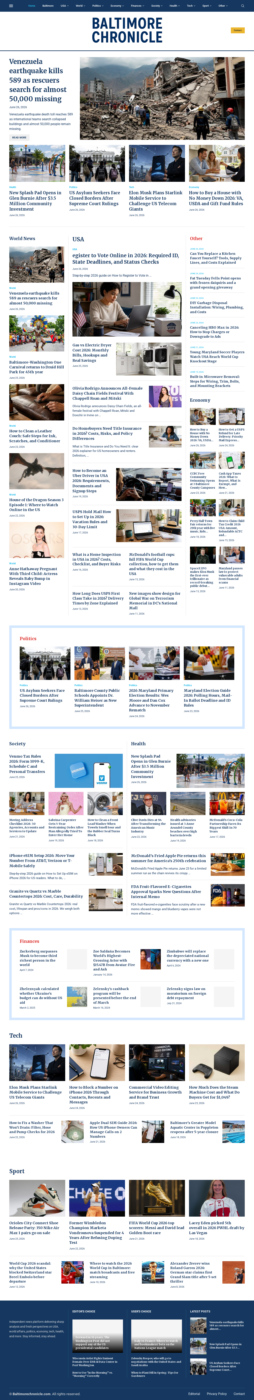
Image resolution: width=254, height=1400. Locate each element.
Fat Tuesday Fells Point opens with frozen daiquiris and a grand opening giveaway (215, 282)
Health (173, 5)
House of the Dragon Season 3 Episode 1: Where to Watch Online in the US (36, 505)
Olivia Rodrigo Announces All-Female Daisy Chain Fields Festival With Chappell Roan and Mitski (107, 393)
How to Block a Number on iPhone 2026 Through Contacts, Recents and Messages (93, 1094)
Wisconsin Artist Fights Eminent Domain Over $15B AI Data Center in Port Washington (94, 1362)
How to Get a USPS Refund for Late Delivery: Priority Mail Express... (232, 435)
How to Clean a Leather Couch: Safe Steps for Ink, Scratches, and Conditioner (34, 436)
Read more (19, 137)
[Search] (243, 6)
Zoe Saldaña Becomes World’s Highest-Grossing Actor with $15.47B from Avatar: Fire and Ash (114, 960)
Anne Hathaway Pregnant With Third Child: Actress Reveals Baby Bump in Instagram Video (33, 576)
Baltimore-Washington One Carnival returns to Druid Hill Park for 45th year (36, 367)
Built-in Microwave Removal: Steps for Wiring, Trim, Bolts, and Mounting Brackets (215, 381)
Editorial (194, 1394)
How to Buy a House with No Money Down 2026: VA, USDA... (201, 435)
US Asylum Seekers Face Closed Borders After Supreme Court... (225, 1366)
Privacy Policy (217, 1394)
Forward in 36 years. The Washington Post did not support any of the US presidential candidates (92, 1343)
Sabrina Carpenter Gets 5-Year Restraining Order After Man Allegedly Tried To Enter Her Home (66, 827)
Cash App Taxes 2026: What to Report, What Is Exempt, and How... (230, 480)
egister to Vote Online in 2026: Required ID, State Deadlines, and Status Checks (125, 258)
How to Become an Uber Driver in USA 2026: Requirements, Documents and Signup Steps (91, 480)
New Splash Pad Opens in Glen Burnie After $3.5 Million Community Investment (151, 766)
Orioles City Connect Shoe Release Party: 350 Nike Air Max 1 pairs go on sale (34, 1228)
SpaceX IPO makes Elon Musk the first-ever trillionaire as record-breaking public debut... (202, 577)
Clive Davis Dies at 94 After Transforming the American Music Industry (148, 825)
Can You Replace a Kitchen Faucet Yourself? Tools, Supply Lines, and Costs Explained (216, 258)
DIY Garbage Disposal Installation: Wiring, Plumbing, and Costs (217, 307)
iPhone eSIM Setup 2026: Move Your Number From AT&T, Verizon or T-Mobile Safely (42, 860)
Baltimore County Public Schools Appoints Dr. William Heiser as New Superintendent (97, 698)
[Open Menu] (11, 6)
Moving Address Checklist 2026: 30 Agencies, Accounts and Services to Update (26, 825)
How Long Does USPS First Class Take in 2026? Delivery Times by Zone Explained (98, 598)
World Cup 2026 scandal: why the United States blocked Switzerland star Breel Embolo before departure (30, 1272)
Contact (238, 30)
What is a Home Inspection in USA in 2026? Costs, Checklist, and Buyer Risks (96, 559)
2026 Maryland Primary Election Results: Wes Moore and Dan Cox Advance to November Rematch (151, 700)
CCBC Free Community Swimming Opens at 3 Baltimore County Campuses (202, 480)
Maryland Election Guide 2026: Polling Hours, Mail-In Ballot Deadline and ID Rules (208, 698)
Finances (136, 5)
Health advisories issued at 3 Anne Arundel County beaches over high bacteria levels (183, 827)
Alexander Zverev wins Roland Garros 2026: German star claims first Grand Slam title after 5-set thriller (193, 1272)
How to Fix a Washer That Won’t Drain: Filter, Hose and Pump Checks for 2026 (32, 1127)
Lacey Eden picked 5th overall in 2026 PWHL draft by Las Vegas (216, 1228)
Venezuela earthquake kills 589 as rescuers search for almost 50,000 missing (38, 80)
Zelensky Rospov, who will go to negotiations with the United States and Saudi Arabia (156, 1362)
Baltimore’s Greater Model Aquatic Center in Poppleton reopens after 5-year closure (194, 1127)
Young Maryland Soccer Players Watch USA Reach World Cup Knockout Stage (217, 356)
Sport (205, 5)
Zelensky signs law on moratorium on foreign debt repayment (186, 993)
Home (31, 5)
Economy (116, 5)
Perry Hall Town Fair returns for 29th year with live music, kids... (202, 526)
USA (63, 5)
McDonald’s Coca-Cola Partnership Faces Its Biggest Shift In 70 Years (226, 825)
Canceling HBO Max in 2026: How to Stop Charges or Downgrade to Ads (214, 332)
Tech (190, 5)
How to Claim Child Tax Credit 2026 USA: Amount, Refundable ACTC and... (231, 528)
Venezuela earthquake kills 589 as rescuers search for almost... (227, 1326)
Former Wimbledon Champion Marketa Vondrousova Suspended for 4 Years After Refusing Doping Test (96, 1233)
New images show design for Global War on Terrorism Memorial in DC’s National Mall (155, 600)
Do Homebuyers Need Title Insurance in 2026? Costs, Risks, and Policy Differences (106, 433)
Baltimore (48, 5)
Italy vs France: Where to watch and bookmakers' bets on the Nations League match (156, 1344)
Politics (96, 5)
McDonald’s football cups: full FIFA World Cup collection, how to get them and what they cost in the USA (154, 564)
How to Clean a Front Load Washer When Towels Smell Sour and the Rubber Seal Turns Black (104, 827)
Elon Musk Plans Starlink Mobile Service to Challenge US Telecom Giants (35, 1092)
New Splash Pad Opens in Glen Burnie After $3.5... (226, 1346)
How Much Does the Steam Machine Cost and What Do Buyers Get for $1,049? (214, 1092)
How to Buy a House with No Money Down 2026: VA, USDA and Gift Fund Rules (216, 198)
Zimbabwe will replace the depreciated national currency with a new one (188, 955)
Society (155, 5)
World (79, 5)
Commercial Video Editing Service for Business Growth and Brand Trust (155, 1092)
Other (222, 5)
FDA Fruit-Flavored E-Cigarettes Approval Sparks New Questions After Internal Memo (166, 891)
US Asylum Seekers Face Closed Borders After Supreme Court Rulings (94, 198)
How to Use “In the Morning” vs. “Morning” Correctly (92, 1374)
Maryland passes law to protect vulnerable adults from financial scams (231, 575)
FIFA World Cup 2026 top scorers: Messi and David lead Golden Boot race (156, 1228)
